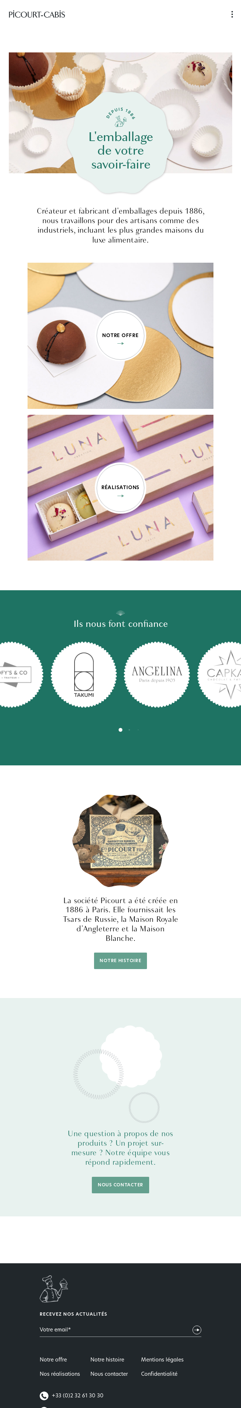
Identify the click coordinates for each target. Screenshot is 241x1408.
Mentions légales (162, 1360)
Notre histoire (120, 961)
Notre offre (53, 1360)
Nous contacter (120, 1185)
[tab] (120, 729)
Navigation (232, 15)
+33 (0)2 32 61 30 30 (72, 1396)
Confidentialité (159, 1374)
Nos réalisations (60, 1374)
